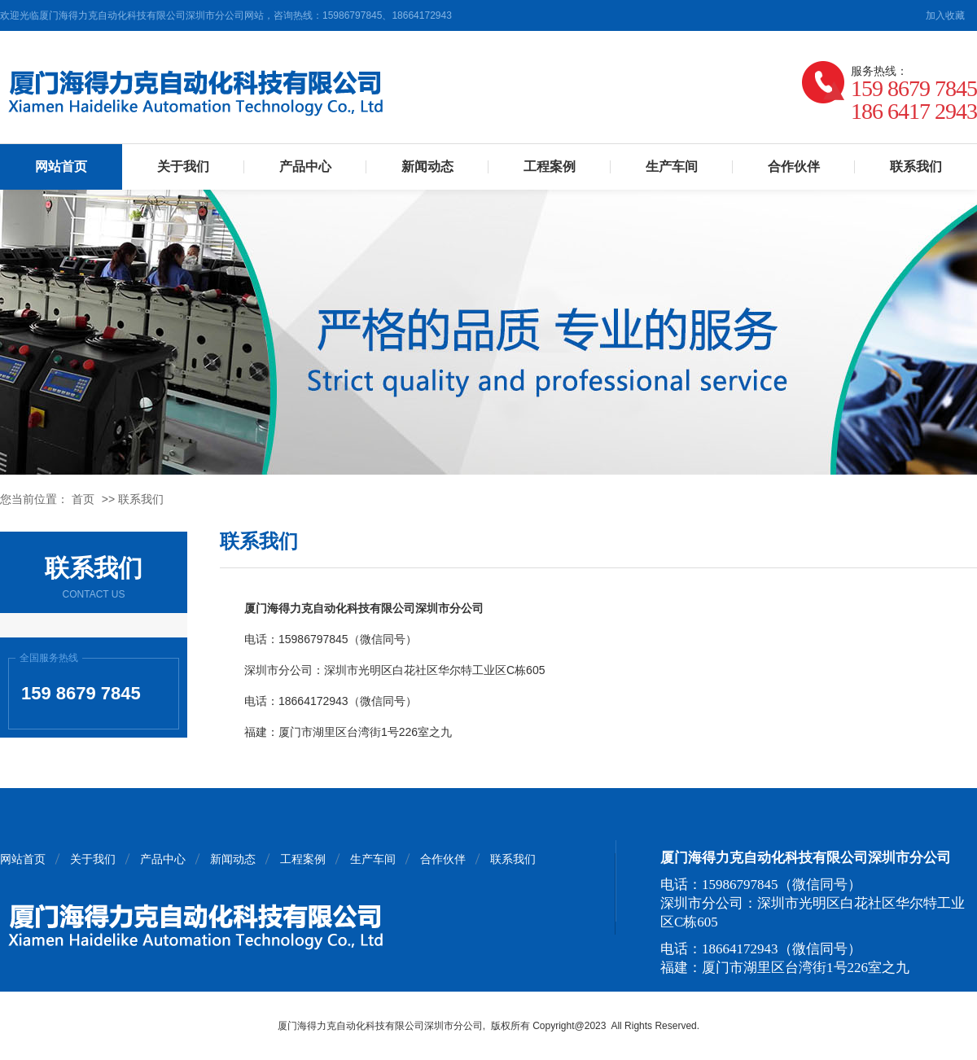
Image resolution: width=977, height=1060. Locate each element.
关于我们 (183, 166)
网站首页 (61, 166)
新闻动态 (427, 166)
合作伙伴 (794, 166)
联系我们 (916, 166)
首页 (83, 499)
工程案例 (550, 166)
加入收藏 (945, 15)
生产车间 (672, 166)
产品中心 (305, 166)
